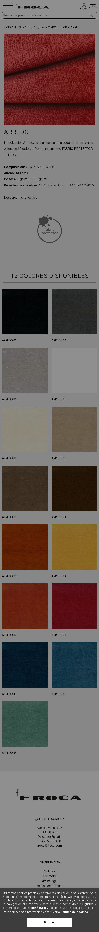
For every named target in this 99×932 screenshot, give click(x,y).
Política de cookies (74, 912)
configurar (38, 908)
